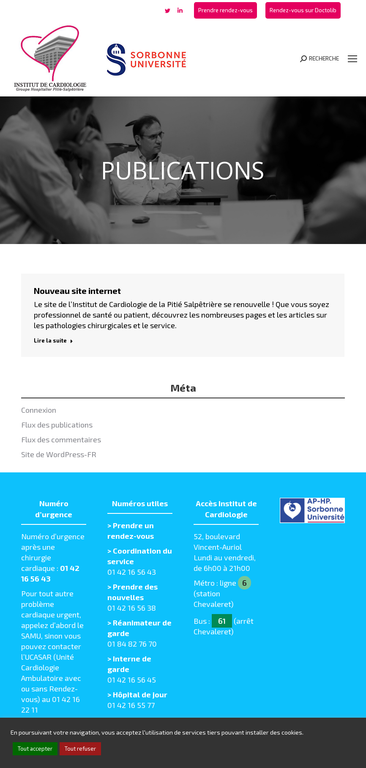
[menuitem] (225, 10)
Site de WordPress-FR (58, 454)
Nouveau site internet (77, 290)
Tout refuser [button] (80, 748)
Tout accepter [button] (35, 748)
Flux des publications (57, 424)
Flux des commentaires (61, 439)
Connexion (38, 409)
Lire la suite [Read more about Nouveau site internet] (53, 340)
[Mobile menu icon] (352, 59)
